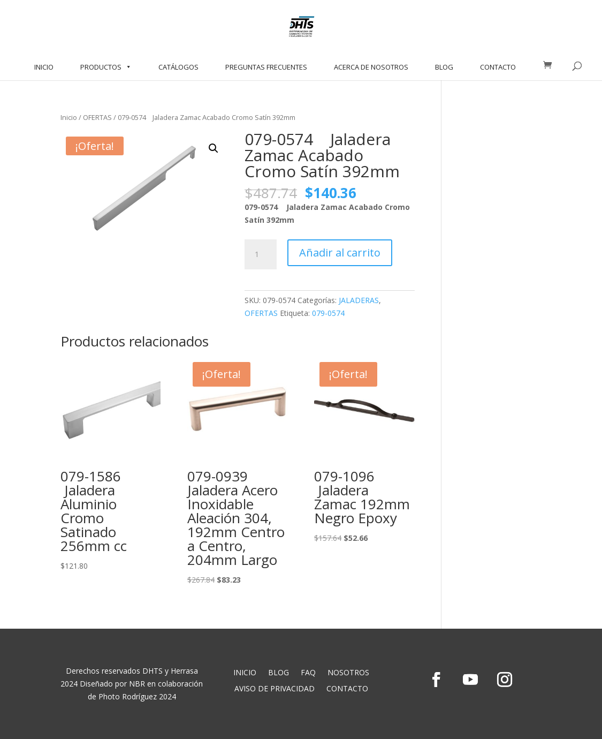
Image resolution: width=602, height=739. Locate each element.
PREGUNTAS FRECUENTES (266, 67)
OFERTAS (97, 117)
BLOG (444, 67)
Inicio (68, 117)
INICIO (44, 67)
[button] (213, 148)
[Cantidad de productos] (261, 254)
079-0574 (328, 313)
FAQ (308, 673)
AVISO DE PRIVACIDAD (274, 689)
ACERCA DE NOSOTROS (371, 67)
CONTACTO (498, 67)
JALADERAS (359, 300)
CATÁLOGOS (178, 67)
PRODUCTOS (106, 67)
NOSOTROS (348, 673)
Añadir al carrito (339, 252)
